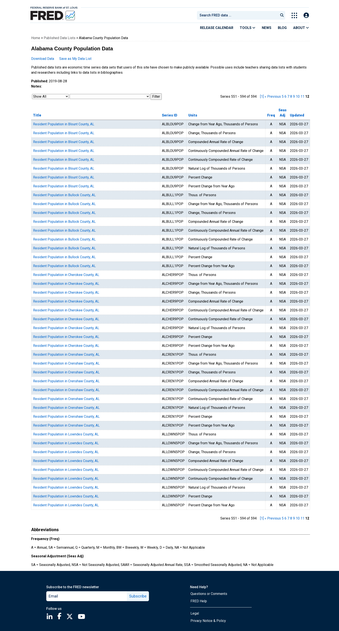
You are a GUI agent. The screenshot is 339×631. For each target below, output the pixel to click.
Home (35, 38)
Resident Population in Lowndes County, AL (66, 434)
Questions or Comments (208, 594)
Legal (194, 613)
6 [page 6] (285, 96)
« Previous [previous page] (273, 96)
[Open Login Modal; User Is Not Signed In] (306, 15)
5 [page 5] (283, 96)
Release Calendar (216, 28)
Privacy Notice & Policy (208, 621)
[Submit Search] (282, 15)
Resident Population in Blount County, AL (63, 124)
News (266, 28)
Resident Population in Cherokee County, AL (66, 275)
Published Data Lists (59, 38)
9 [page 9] (294, 96)
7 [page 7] (288, 96)
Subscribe (138, 596)
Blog (282, 28)
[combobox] (237, 15)
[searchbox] (238, 15)
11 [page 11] (302, 96)
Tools (247, 28)
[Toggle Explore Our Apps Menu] (294, 15)
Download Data (42, 59)
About (301, 28)
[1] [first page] (262, 96)
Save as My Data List (75, 59)
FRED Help (198, 601)
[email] (86, 596)
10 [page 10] (298, 96)
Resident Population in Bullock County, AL (64, 195)
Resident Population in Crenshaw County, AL (66, 354)
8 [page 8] (291, 96)
